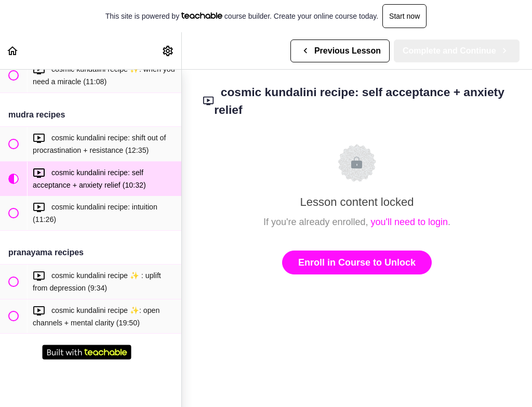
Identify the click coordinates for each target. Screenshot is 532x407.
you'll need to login (409, 222)
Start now (404, 16)
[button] (13, 50)
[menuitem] (168, 50)
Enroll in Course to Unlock (357, 262)
